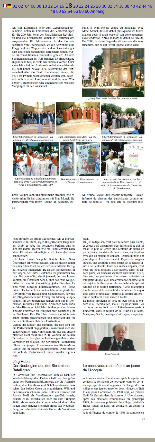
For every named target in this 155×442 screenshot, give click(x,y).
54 (70, 11)
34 (115, 6)
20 (75, 6)
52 (64, 11)
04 (27, 6)
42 (138, 6)
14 (56, 6)
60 (87, 11)
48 (52, 11)
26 (92, 6)
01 (15, 6)
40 (132, 6)
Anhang (97, 11)
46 (150, 6)
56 (75, 11)
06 (33, 6)
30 (104, 6)
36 (121, 6)
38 (127, 6)
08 (39, 6)
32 (109, 6)
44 (144, 6)
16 (61, 6)
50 (58, 11)
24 (87, 6)
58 (81, 11)
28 (98, 6)
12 (50, 6)
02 (20, 6)
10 (44, 6)
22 (81, 6)
